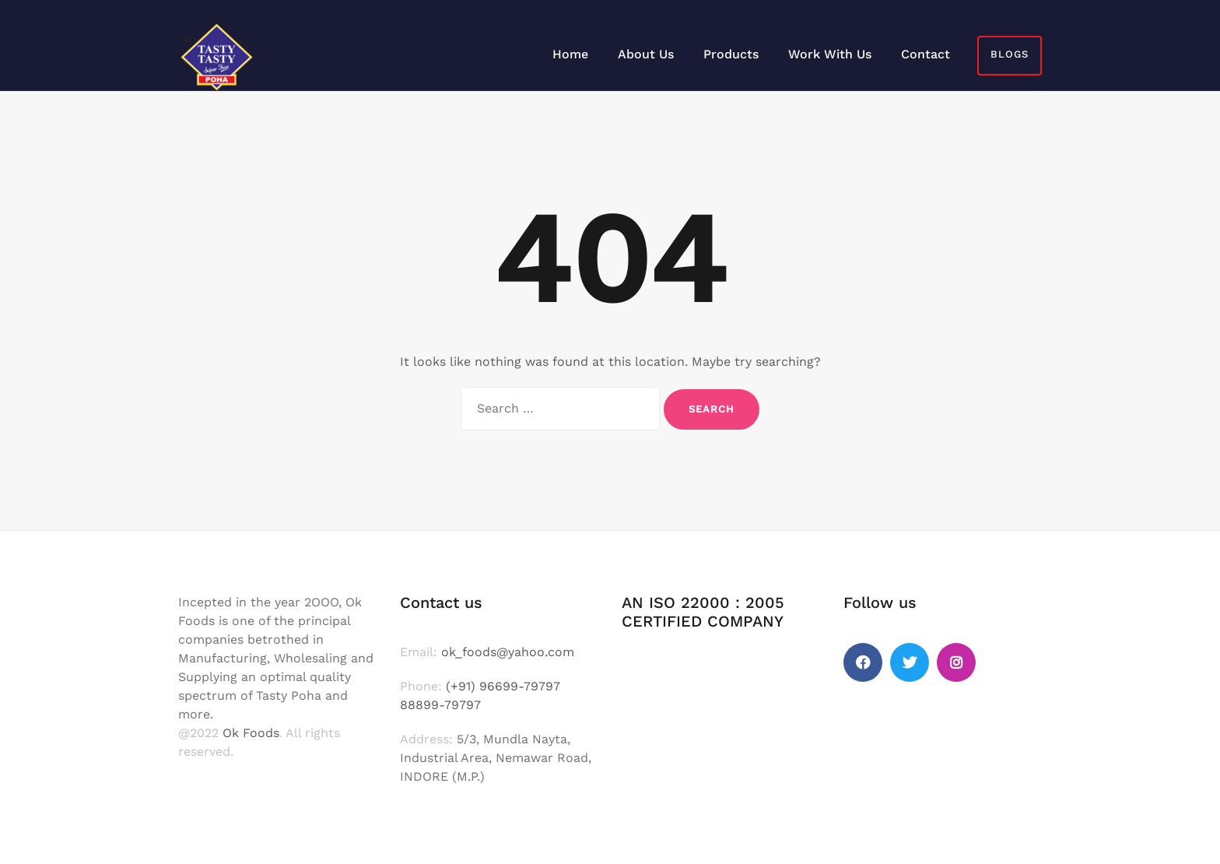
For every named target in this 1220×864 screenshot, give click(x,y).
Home (570, 54)
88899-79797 (440, 704)
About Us (646, 54)
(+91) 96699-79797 (503, 686)
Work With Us (829, 54)
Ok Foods (251, 732)
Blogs (1009, 54)
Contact (925, 54)
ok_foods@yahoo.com (507, 651)
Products (731, 54)
